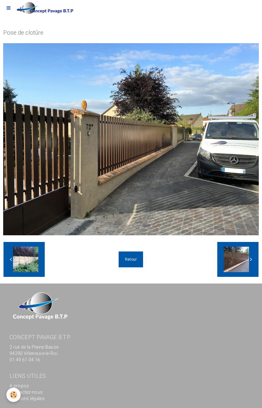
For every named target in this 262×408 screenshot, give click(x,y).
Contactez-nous (26, 392)
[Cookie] (13, 395)
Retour (131, 259)
